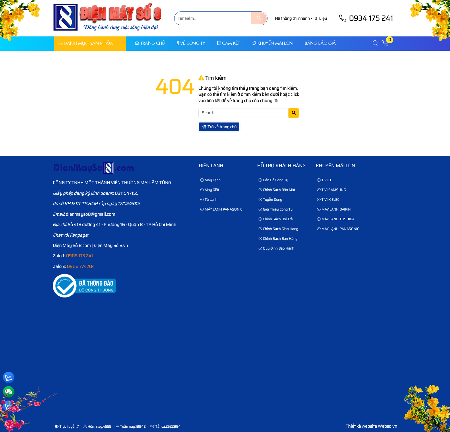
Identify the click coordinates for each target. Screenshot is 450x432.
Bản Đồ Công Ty (273, 180)
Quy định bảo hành (276, 248)
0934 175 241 (365, 18)
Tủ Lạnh (208, 199)
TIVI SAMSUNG (331, 189)
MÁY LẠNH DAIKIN (334, 209)
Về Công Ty (191, 43)
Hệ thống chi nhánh (292, 18)
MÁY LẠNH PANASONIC (221, 209)
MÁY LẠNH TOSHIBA (335, 219)
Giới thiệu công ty (275, 209)
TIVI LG (324, 180)
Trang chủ (150, 43)
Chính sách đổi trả (276, 219)
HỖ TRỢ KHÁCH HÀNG (281, 165)
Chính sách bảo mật (277, 189)
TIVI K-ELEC (328, 199)
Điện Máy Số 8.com (72, 245)
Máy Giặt (209, 189)
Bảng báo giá (320, 43)
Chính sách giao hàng (278, 228)
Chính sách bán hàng (278, 238)
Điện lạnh (211, 165)
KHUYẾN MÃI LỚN (272, 43)
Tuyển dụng (270, 199)
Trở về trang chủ (219, 127)
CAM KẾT (228, 43)
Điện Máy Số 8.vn (111, 245)
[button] (376, 43)
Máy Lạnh (210, 180)
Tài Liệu (320, 18)
